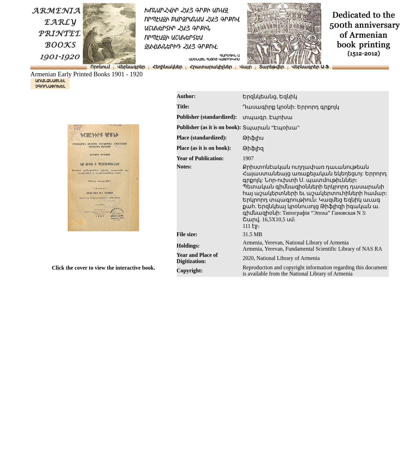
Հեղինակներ (167, 66)
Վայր (245, 66)
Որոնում (100, 66)
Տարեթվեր (271, 66)
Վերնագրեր (131, 66)
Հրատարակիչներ (211, 66)
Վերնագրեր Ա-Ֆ (310, 66)
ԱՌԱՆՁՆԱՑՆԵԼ (50, 81)
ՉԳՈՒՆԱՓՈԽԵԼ (50, 86)
